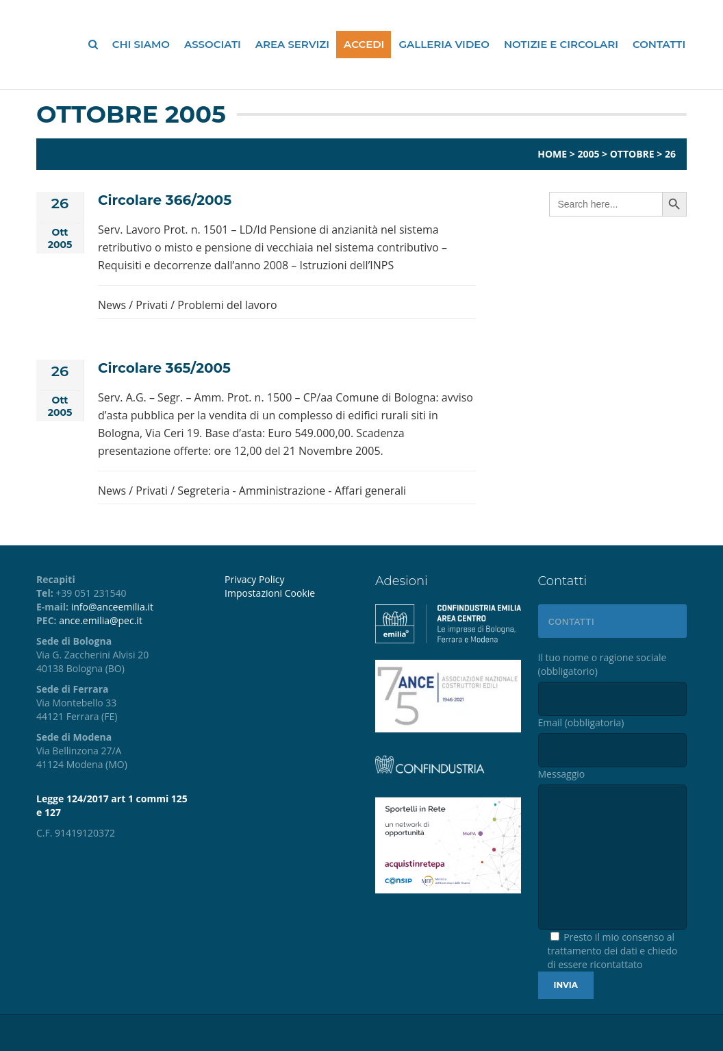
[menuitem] (290, 593)
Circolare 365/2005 (164, 368)
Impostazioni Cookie (270, 592)
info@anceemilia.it (112, 606)
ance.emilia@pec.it (100, 620)
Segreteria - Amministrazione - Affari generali (291, 490)
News (112, 304)
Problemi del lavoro (227, 304)
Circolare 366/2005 (164, 200)
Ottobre (632, 153)
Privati (152, 304)
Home (552, 153)
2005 (588, 153)
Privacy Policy (254, 579)
